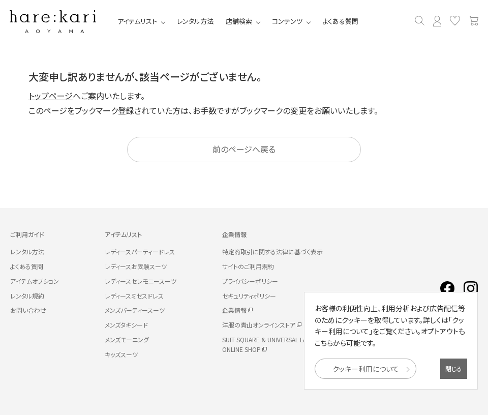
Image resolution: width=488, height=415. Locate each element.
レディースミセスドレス (134, 295)
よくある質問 (341, 21)
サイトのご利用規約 (248, 266)
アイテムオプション (34, 281)
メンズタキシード (126, 324)
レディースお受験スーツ (136, 266)
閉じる (453, 368)
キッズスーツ (121, 354)
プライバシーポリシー (250, 281)
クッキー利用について (365, 369)
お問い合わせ (28, 310)
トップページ (50, 96)
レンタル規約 (27, 295)
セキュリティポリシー (249, 295)
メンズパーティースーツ (135, 310)
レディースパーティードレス (140, 251)
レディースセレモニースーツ (140, 281)
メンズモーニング (127, 339)
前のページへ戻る (244, 149)
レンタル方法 (195, 21)
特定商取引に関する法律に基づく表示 (272, 251)
